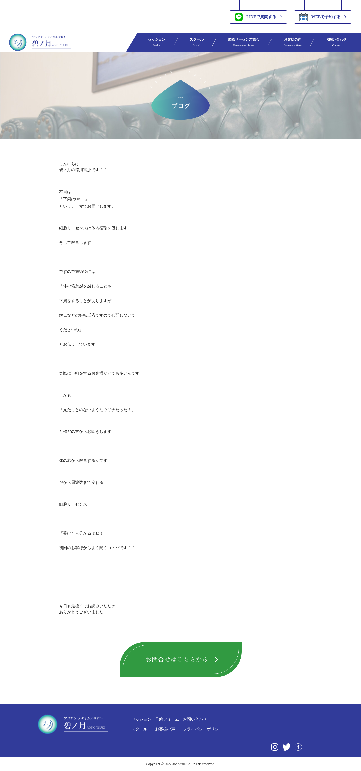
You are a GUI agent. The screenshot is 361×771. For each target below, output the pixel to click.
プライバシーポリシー (203, 729)
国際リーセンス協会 (243, 42)
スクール (197, 42)
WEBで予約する (320, 17)
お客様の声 (292, 42)
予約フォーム (167, 719)
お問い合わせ (336, 42)
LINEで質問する (255, 17)
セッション (156, 42)
